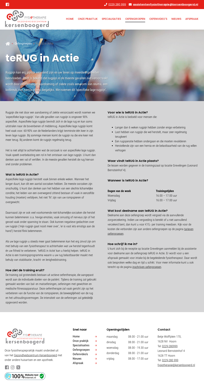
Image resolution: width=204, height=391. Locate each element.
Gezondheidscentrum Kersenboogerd (35, 355)
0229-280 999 (170, 360)
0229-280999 (170, 346)
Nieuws (176, 19)
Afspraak (191, 19)
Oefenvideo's (158, 19)
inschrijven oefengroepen (146, 267)
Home (70, 19)
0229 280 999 (117, 4)
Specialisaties (111, 19)
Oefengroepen (135, 19)
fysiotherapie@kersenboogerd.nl (176, 365)
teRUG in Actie (44, 43)
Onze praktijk (88, 19)
